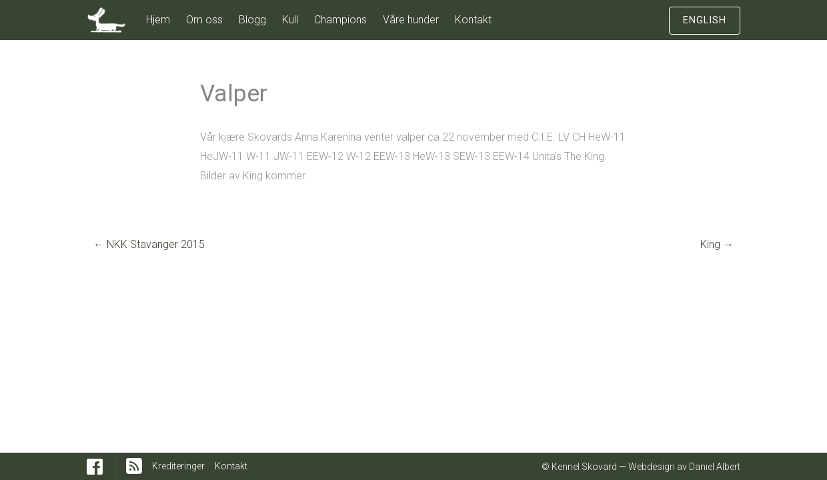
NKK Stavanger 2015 (149, 244)
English (704, 20)
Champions (340, 19)
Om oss (204, 19)
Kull (290, 19)
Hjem (158, 19)
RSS (134, 466)
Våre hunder (411, 19)
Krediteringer (178, 466)
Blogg (252, 19)
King (717, 244)
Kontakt (473, 19)
